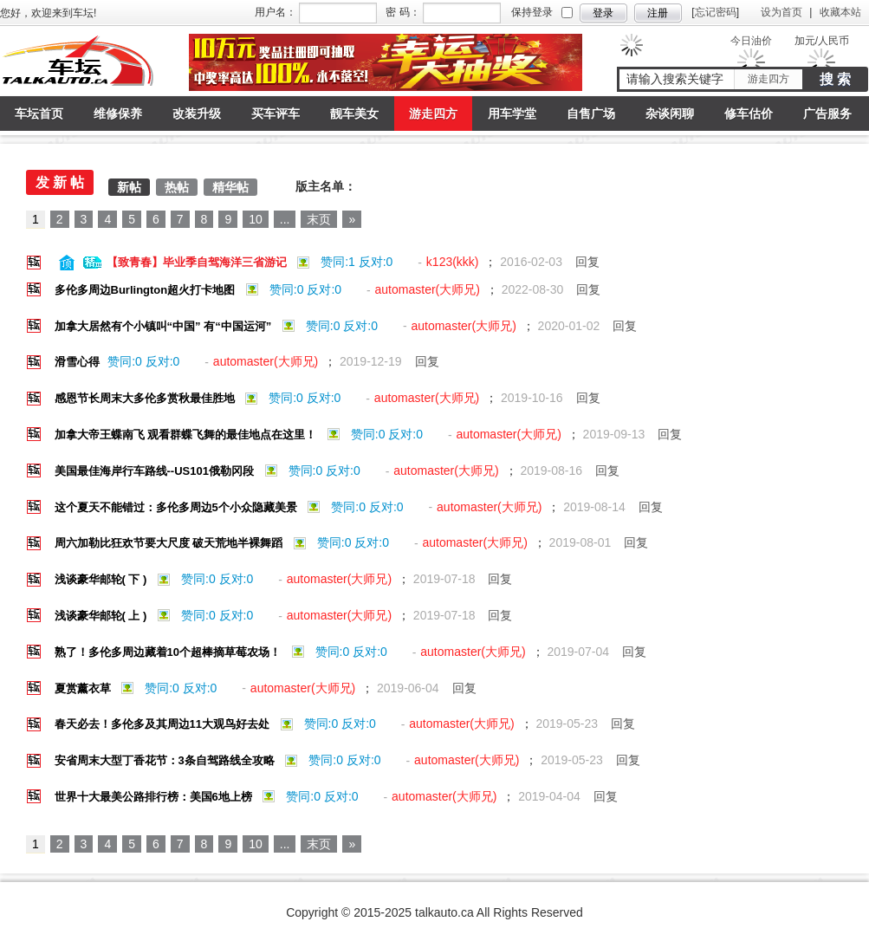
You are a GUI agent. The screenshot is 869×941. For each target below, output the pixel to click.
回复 (589, 262)
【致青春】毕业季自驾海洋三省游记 (198, 262)
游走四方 (768, 79)
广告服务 (827, 113)
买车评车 (275, 113)
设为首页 (781, 12)
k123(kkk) (454, 262)
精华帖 (230, 187)
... (285, 219)
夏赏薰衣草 (84, 688)
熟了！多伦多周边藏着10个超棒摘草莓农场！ (169, 652)
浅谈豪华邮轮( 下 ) (103, 579)
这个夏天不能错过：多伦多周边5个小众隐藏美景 (178, 507)
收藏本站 (840, 12)
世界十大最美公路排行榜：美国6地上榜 (155, 796)
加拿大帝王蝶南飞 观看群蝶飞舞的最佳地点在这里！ (187, 434)
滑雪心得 (79, 361)
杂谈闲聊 (669, 113)
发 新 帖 (60, 182)
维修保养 (118, 113)
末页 (319, 219)
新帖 (129, 187)
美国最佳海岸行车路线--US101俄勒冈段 (156, 470)
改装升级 (196, 113)
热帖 (177, 187)
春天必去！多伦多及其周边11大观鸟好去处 (164, 723)
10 (256, 219)
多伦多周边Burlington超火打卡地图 (146, 289)
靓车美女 (354, 113)
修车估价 (748, 113)
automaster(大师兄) (429, 289)
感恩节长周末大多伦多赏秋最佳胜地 (146, 398)
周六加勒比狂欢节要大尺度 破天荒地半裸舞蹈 (170, 542)
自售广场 (591, 113)
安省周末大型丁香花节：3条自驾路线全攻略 (166, 760)
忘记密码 (715, 12)
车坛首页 (39, 113)
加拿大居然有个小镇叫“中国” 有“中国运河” (165, 326)
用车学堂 (512, 113)
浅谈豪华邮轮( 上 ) (103, 615)
